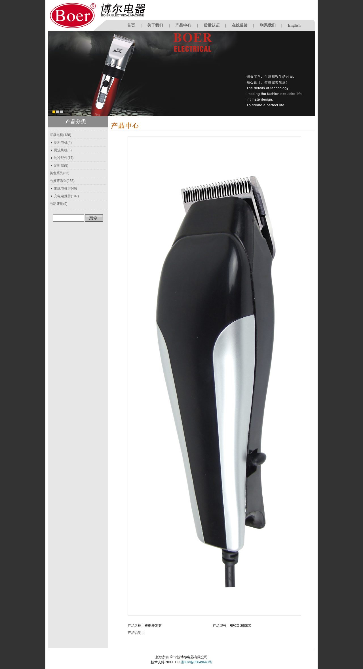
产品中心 (183, 25)
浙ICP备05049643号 (196, 662)
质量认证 (212, 25)
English (294, 25)
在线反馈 (240, 25)
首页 (131, 25)
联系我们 (268, 25)
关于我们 (155, 25)
